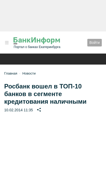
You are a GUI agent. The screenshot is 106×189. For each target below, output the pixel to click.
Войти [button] (94, 42)
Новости (29, 73)
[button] (6, 42)
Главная (10, 73)
